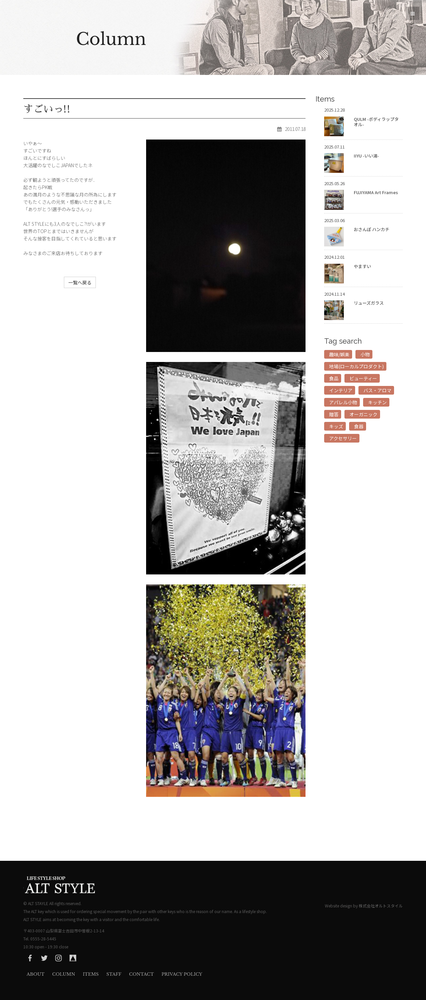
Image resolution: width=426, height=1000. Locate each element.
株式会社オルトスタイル (381, 905)
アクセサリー (343, 438)
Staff (113, 974)
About (36, 974)
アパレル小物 (343, 402)
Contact (141, 974)
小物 (365, 354)
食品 (333, 378)
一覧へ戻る (80, 282)
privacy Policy (181, 974)
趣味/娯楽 (339, 354)
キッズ (336, 426)
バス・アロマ (377, 390)
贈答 (333, 414)
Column (63, 974)
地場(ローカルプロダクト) (356, 366)
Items (91, 974)
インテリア (340, 390)
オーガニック (363, 414)
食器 (358, 426)
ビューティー (363, 378)
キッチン (377, 402)
